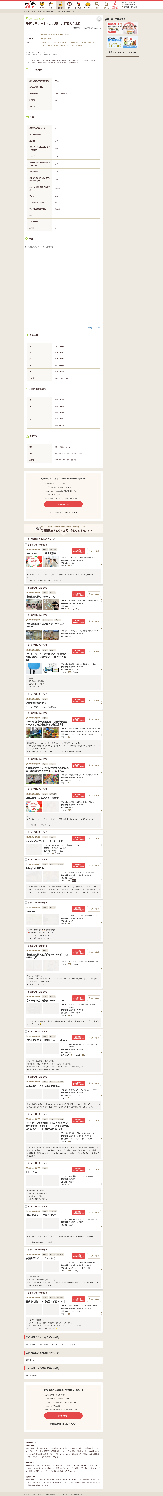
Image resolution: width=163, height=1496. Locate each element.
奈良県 (32, 1375)
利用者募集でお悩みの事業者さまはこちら (87, 28)
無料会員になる (63, 504)
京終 (72, 1344)
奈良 (44, 1344)
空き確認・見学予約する (78, 551)
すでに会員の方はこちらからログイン (63, 512)
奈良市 (31, 1360)
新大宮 (31, 1344)
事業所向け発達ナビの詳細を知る (122, 52)
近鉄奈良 (58, 1344)
